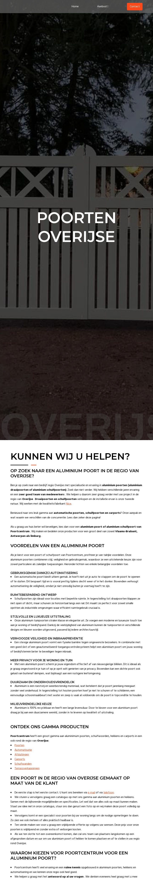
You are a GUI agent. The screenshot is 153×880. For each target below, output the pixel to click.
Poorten (20, 750)
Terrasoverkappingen (27, 773)
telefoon (109, 797)
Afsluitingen (22, 759)
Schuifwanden (23, 768)
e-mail (92, 797)
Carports (20, 764)
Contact (134, 7)
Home (74, 7)
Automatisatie (24, 754)
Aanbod (102, 7)
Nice (79, 504)
